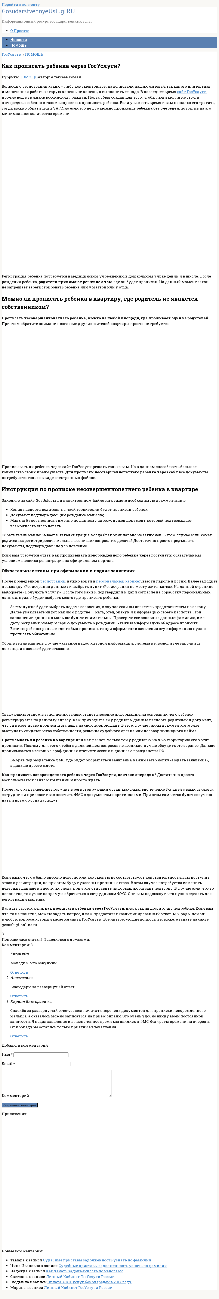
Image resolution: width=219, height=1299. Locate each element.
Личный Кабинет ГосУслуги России (80, 1281)
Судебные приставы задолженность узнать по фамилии (97, 1265)
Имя (7, 1054)
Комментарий (15, 1100)
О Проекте (19, 30)
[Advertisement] (109, 150)
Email (8, 1063)
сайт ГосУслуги (192, 91)
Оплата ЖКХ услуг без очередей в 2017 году (89, 1287)
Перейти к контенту (21, 4)
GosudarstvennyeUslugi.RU (38, 11)
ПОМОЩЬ (28, 77)
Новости (18, 39)
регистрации (52, 581)
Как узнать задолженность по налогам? (84, 1276)
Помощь (18, 45)
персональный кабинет (118, 581)
